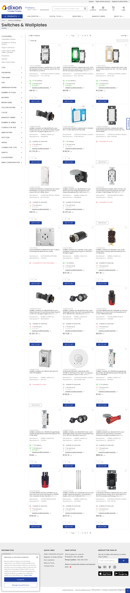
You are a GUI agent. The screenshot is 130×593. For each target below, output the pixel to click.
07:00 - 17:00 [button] (31, 10)
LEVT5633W (100, 187)
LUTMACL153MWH (102, 126)
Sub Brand (6, 72)
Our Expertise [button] (32, 16)
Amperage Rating (9, 87)
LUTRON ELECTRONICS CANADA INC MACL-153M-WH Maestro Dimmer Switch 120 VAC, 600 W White (110, 129)
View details (102, 162)
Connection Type (9, 147)
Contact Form (49, 566)
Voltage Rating (8, 107)
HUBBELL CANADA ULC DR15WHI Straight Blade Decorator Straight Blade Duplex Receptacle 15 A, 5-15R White (111, 372)
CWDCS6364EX (101, 309)
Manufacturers (98, 16)
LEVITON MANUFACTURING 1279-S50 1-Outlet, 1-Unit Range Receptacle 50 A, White (45, 250)
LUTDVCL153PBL (101, 491)
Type (3, 67)
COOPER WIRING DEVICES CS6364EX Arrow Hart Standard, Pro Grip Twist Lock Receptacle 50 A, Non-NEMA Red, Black (111, 312)
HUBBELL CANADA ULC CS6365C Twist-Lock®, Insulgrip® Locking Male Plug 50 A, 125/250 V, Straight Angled (78, 251)
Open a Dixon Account (103, 1)
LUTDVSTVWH (100, 66)
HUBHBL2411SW (68, 309)
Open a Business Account (53, 554)
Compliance (6, 554)
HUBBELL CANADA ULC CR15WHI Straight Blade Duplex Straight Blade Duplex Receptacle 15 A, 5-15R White (45, 433)
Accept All (20, 579)
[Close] (37, 557)
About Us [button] (118, 16)
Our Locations (49, 560)
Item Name (6, 77)
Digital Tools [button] (55, 16)
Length (5, 152)
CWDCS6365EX (35, 491)
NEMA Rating (7, 132)
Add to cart (35, 101)
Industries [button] (77, 16)
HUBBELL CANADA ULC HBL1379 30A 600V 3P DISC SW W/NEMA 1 (44, 372)
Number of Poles (9, 92)
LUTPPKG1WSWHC (69, 126)
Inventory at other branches (40, 87)
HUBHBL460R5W (68, 187)
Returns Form (49, 563)
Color (4, 112)
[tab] (12, 36)
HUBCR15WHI (34, 430)
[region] (21, 572)
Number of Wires (9, 122)
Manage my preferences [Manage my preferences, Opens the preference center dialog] (20, 585)
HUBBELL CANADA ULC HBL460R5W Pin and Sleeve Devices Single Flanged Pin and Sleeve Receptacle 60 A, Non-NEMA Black (77, 190)
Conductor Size (9, 127)
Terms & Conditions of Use (83, 590)
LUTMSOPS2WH (35, 187)
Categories (7, 36)
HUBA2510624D (68, 491)
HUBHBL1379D (34, 369)
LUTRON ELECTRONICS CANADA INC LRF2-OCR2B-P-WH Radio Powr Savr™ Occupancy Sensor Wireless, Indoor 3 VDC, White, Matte (78, 372)
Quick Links (49, 550)
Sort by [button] (123, 35)
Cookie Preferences (68, 590)
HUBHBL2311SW (68, 430)
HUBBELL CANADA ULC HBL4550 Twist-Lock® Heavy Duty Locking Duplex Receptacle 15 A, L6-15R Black (111, 251)
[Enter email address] (108, 560)
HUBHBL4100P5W (35, 309)
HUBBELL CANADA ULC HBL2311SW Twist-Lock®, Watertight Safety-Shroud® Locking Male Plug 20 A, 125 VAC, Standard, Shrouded (78, 433)
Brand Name (7, 102)
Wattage (6, 137)
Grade (4, 142)
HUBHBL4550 (100, 248)
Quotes (91, 1)
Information (8, 550)
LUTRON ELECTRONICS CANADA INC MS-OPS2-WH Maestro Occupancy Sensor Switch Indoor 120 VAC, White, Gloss (45, 190)
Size (3, 82)
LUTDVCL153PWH (68, 66)
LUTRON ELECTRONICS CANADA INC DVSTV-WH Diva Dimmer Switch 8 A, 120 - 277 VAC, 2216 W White (111, 69)
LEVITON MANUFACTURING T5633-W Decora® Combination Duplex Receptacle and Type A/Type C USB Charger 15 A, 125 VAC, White (111, 190)
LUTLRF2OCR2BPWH (69, 369)
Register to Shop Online (119, 1)
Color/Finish (7, 157)
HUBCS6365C (67, 248)
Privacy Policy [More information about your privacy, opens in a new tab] (28, 575)
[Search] (70, 8)
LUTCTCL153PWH (35, 66)
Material (5, 97)
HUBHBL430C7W (101, 430)
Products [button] (12, 16)
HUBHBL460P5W (35, 126)
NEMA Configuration (11, 162)
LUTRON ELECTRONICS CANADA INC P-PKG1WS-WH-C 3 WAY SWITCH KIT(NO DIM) (78, 129)
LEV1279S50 (33, 248)
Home (3, 20)
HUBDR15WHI (100, 369)
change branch (44, 10)
